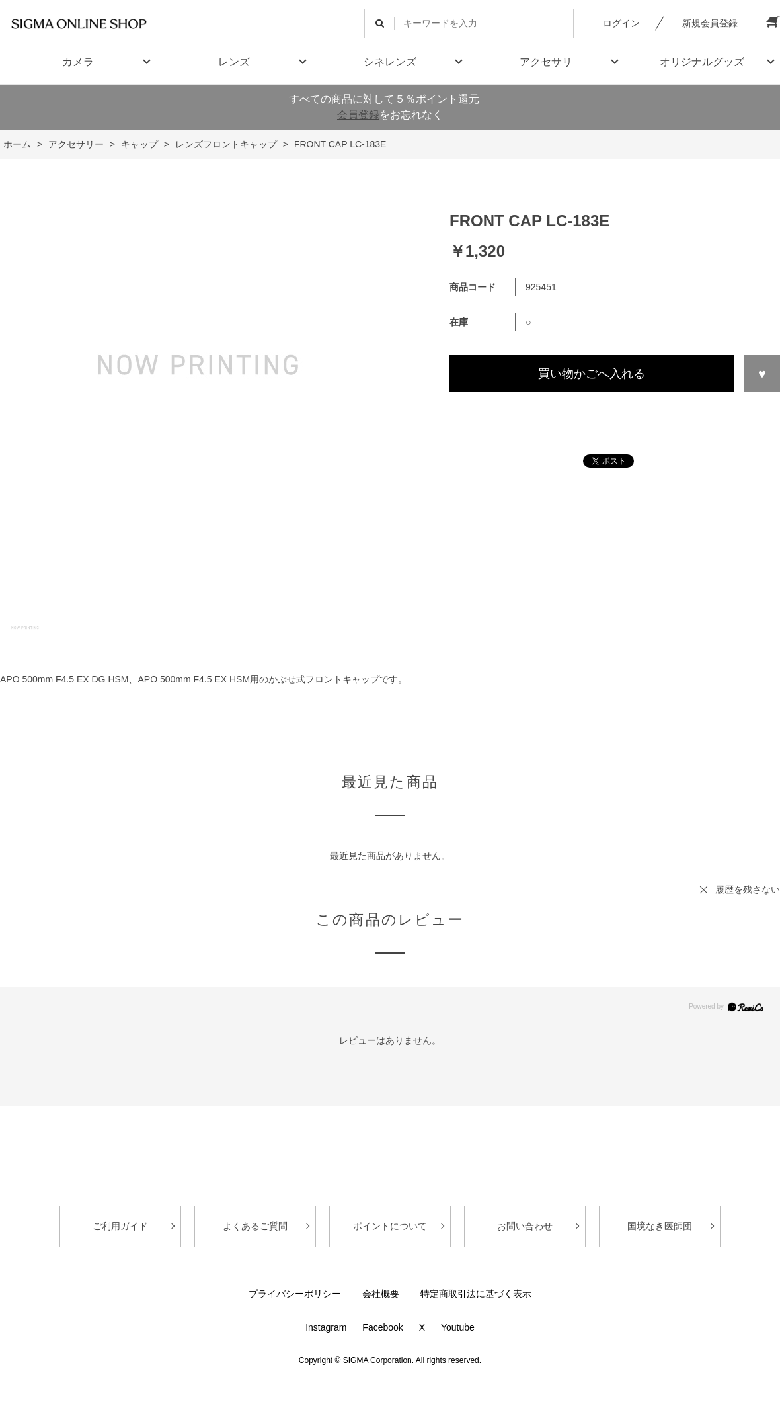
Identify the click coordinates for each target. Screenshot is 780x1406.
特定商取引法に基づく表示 (475, 1293)
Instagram (325, 1327)
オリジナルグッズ (702, 61)
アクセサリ (546, 61)
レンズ (234, 61)
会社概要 (380, 1293)
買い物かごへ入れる (591, 373)
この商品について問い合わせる (615, 416)
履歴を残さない (747, 889)
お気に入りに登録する (762, 373)
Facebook (382, 1327)
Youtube (458, 1327)
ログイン (621, 23)
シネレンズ (390, 61)
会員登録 (358, 114)
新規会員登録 (710, 23)
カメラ (78, 61)
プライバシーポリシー (295, 1293)
